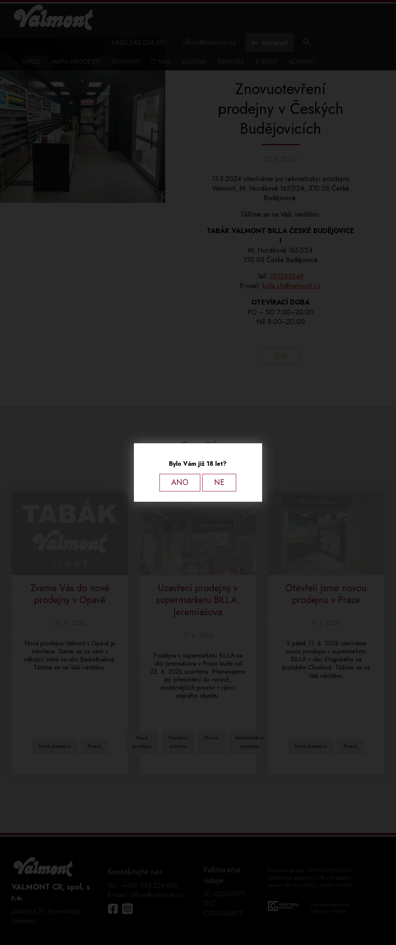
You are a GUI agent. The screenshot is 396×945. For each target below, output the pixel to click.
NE (219, 482)
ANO (179, 482)
